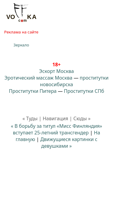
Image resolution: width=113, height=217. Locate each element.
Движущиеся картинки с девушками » (68, 142)
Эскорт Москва (56, 71)
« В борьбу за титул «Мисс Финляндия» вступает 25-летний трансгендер (56, 129)
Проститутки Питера (33, 91)
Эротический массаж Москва (38, 77)
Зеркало (21, 45)
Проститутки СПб (84, 91)
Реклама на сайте (21, 32)
